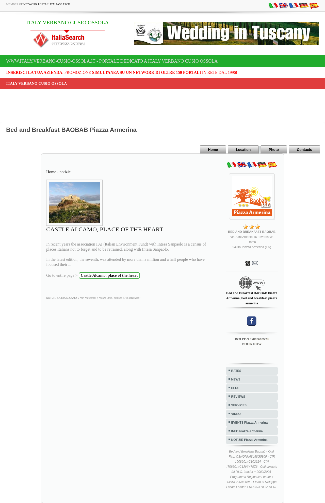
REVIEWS (238, 396)
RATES (236, 371)
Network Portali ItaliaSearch (46, 4)
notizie (65, 172)
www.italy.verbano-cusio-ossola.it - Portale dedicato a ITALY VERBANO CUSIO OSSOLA (112, 61)
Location (243, 150)
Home (213, 150)
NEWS (235, 379)
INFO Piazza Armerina (247, 431)
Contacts (304, 150)
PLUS (235, 388)
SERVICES (239, 405)
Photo (274, 150)
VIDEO (236, 414)
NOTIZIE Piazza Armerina (249, 440)
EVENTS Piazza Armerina (249, 422)
